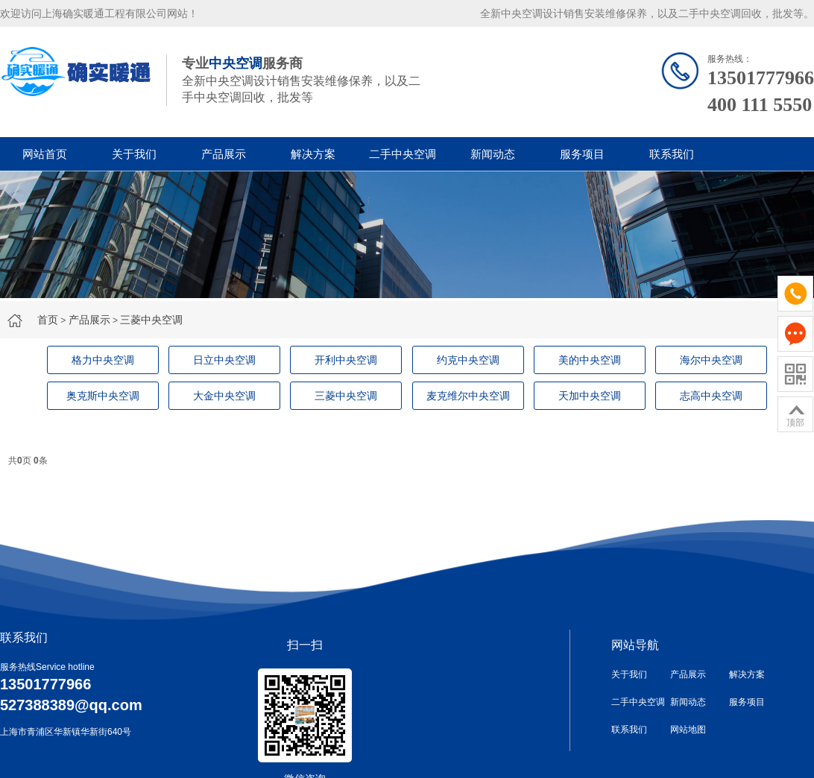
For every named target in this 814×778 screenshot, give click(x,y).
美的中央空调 (589, 360)
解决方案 (313, 154)
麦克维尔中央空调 (468, 396)
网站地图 (688, 729)
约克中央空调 (468, 360)
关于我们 (134, 154)
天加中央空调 (589, 396)
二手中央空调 (402, 154)
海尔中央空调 (711, 360)
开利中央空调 (346, 360)
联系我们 (671, 154)
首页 (47, 320)
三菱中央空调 (151, 320)
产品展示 (223, 154)
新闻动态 (492, 154)
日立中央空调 (224, 360)
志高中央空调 (711, 396)
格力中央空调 (103, 360)
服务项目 (582, 154)
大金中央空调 (224, 396)
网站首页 (44, 154)
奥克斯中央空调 (102, 396)
